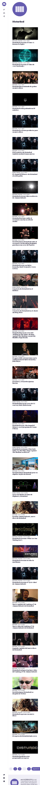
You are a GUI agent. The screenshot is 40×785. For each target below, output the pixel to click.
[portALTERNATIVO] (4, 4)
